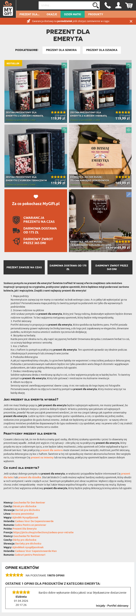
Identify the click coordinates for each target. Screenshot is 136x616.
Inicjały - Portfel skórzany (112, 606)
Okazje (52, 14)
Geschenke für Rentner (26, 536)
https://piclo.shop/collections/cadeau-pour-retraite (43, 532)
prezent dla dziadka (29, 477)
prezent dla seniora (51, 450)
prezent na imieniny (42, 457)
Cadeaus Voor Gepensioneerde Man (36, 551)
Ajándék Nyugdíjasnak (25, 517)
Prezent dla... (29, 14)
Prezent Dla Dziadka (101, 50)
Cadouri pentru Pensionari (30, 555)
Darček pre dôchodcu (27, 510)
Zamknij (131, 21)
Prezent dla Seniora (61, 50)
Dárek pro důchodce (24, 506)
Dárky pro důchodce (24, 540)
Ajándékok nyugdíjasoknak (28, 547)
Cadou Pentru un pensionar (30, 525)
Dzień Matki (72, 14)
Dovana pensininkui (22, 514)
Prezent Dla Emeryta (25, 529)
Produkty (95, 14)
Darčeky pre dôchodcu (28, 544)
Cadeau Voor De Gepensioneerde (34, 521)
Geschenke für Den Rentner (29, 503)
